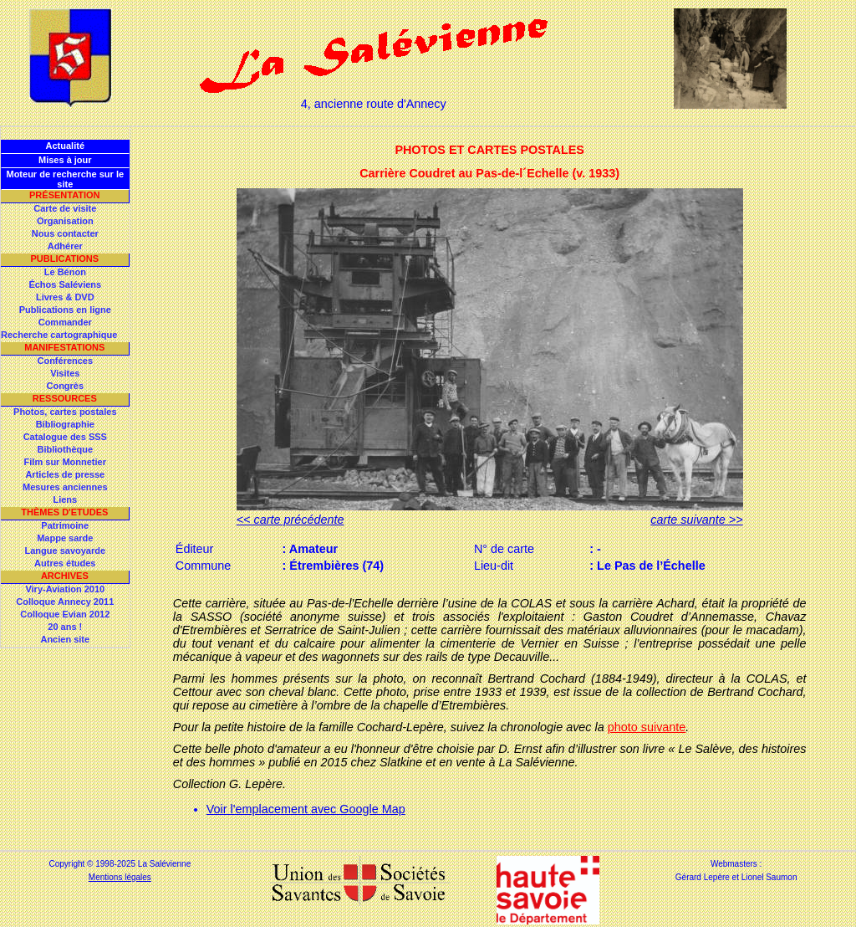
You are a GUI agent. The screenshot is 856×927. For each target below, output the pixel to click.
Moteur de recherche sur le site (65, 179)
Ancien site (64, 639)
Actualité (65, 146)
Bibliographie (65, 424)
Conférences (65, 361)
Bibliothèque (65, 449)
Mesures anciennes (65, 487)
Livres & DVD (65, 297)
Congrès (65, 386)
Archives (65, 576)
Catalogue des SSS (65, 437)
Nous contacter (65, 233)
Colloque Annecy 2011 (65, 602)
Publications (64, 259)
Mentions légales (120, 877)
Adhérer (65, 246)
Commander (65, 322)
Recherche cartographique (59, 335)
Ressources (65, 398)
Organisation (65, 221)
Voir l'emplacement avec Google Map (305, 809)
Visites (64, 373)
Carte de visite (64, 208)
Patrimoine (65, 525)
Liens (65, 499)
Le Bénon (65, 272)
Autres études (64, 563)
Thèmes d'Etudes (64, 512)
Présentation (64, 195)
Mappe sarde (65, 538)
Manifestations (64, 347)
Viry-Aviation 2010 (64, 589)
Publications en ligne (65, 310)
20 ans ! (65, 627)
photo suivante (647, 727)
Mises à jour (65, 160)
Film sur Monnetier (65, 462)
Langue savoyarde (65, 550)
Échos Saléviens (64, 284)
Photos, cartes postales (65, 412)
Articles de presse (64, 474)
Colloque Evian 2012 (65, 614)
